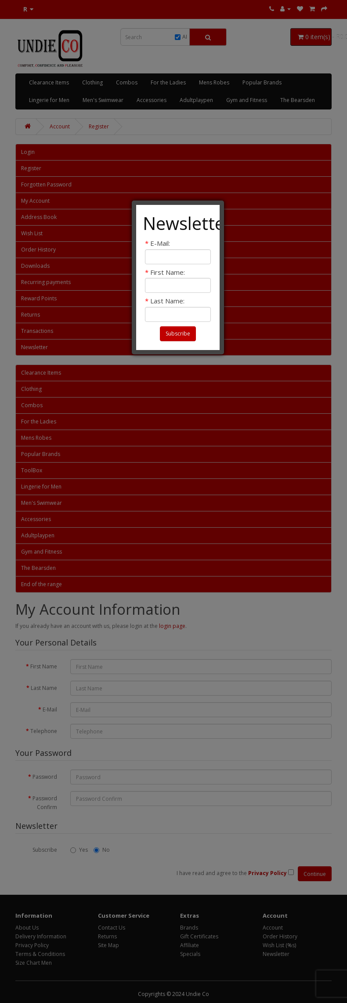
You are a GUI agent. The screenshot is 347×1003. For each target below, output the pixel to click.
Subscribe (178, 333)
